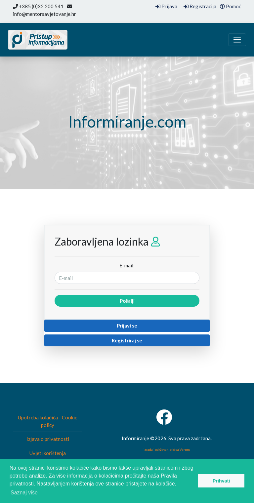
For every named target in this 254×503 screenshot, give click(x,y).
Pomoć (230, 6)
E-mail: (127, 265)
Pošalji (127, 301)
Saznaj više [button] (24, 492)
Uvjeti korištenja (47, 453)
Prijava (166, 6)
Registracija (200, 6)
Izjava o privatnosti (47, 439)
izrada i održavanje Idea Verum (167, 449)
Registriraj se (127, 340)
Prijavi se (127, 326)
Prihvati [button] (221, 481)
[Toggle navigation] (237, 39)
